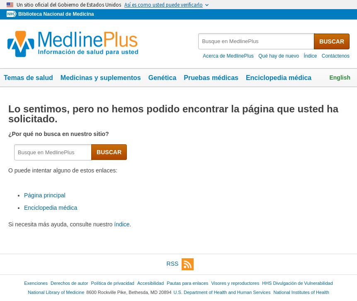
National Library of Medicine (56, 292)
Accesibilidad (150, 283)
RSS (180, 264)
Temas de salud (28, 77)
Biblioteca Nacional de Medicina (56, 14)
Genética (162, 77)
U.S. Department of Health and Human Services (222, 292)
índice (121, 224)
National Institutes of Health (301, 292)
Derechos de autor (69, 283)
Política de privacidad (112, 283)
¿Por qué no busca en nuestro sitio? (59, 134)
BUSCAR (331, 41)
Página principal (45, 195)
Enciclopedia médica (278, 77)
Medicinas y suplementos (101, 77)
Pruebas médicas (211, 77)
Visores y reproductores (235, 283)
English (339, 77)
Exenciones (36, 283)
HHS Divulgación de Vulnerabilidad (297, 283)
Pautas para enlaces (187, 283)
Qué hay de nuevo (278, 56)
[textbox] (256, 41)
